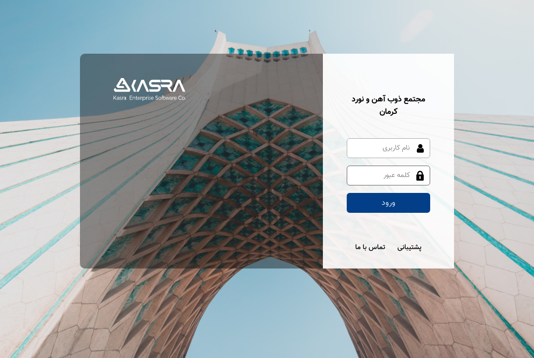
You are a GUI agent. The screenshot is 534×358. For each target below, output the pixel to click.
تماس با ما (370, 247)
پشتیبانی (409, 247)
